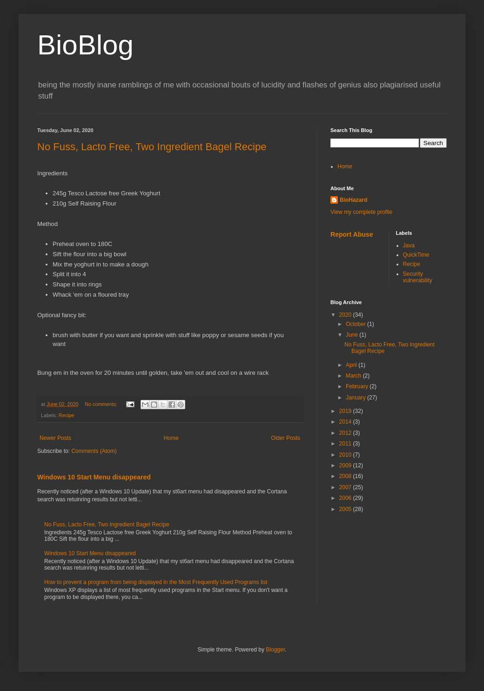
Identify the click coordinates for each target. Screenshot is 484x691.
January (356, 397)
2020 (346, 315)
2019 (346, 411)
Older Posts (285, 438)
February (358, 386)
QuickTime (416, 255)
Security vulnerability (417, 277)
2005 (346, 509)
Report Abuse (351, 234)
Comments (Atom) (93, 451)
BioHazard (353, 200)
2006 (346, 498)
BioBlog (85, 44)
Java (409, 245)
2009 (346, 465)
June (352, 335)
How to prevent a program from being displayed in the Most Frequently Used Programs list (156, 582)
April (352, 365)
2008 (346, 476)
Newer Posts (55, 438)
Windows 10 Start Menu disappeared (94, 477)
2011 (346, 443)
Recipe (66, 415)
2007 (346, 487)
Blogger (275, 649)
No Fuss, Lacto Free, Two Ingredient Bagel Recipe (151, 147)
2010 (346, 455)
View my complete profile (361, 212)
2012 (346, 433)
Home (171, 438)
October (356, 324)
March (354, 375)
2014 (346, 422)
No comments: (102, 404)
